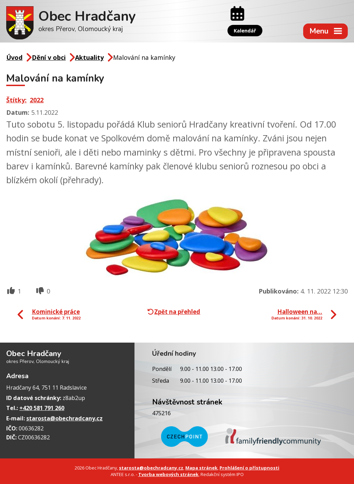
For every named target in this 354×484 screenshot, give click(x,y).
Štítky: (16, 100)
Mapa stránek (201, 468)
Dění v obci (49, 57)
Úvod (14, 57)
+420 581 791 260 (41, 408)
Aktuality (89, 57)
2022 (37, 100)
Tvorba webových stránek (168, 474)
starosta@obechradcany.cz (64, 418)
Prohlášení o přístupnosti (249, 468)
